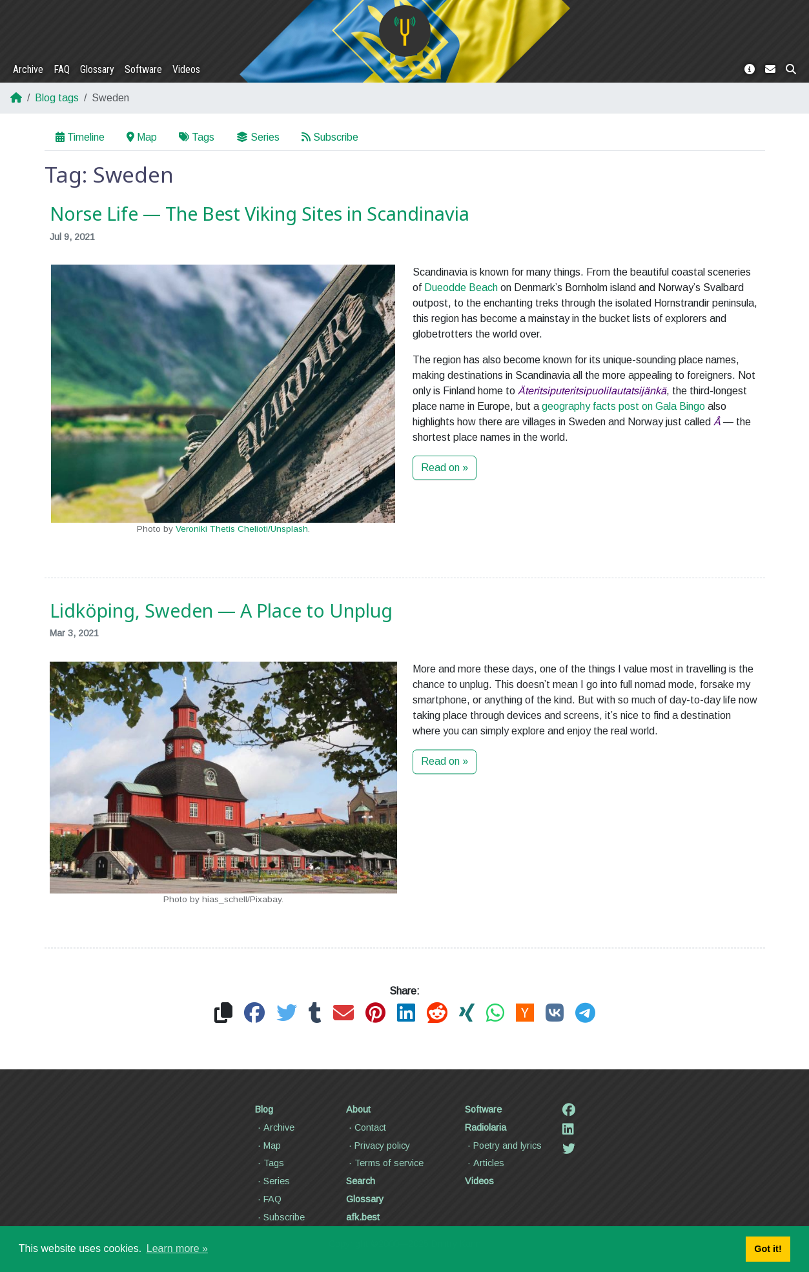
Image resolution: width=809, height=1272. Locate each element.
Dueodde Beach (461, 287)
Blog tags (57, 97)
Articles (484, 1163)
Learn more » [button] (177, 1248)
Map (142, 137)
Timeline (80, 137)
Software (143, 69)
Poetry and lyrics (503, 1145)
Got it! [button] (767, 1249)
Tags (196, 137)
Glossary (97, 69)
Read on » (444, 467)
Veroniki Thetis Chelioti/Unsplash (242, 529)
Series (258, 137)
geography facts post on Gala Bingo (623, 406)
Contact (366, 1127)
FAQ (62, 69)
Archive (28, 69)
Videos (186, 69)
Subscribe (330, 137)
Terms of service (385, 1163)
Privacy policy (378, 1145)
